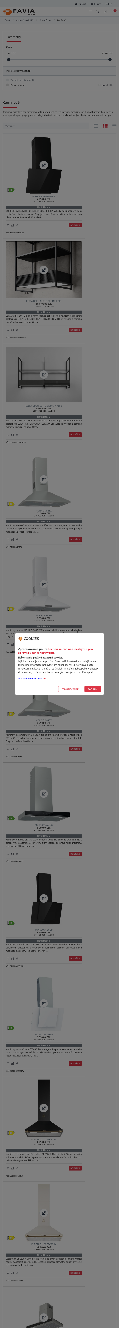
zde (44, 678)
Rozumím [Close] (92, 689)
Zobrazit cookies (70, 689)
